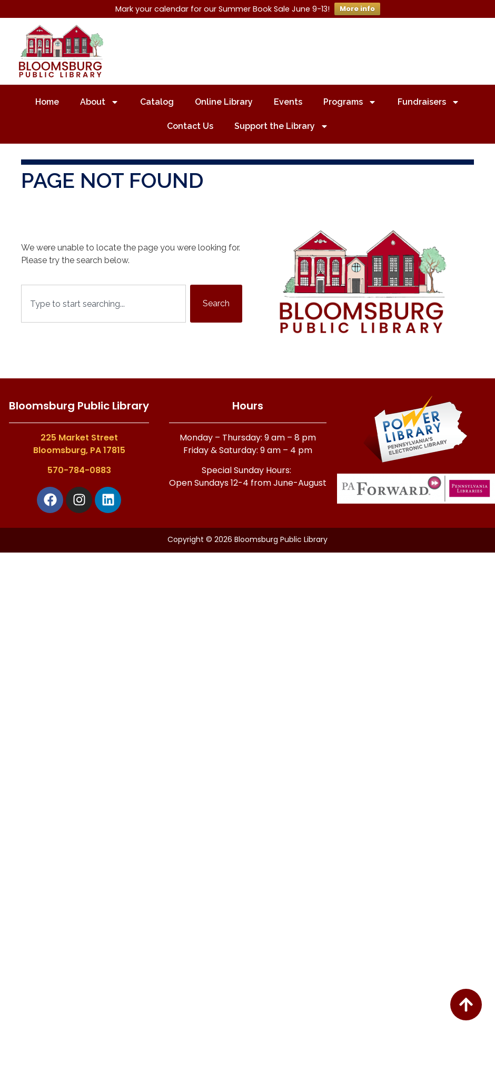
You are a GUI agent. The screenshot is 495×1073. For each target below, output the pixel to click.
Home (47, 102)
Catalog (157, 102)
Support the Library (281, 126)
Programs (350, 102)
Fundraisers (429, 102)
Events (288, 102)
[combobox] (103, 304)
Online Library (224, 102)
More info (357, 9)
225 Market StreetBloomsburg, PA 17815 (79, 444)
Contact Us (190, 126)
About (99, 102)
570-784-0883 (79, 470)
